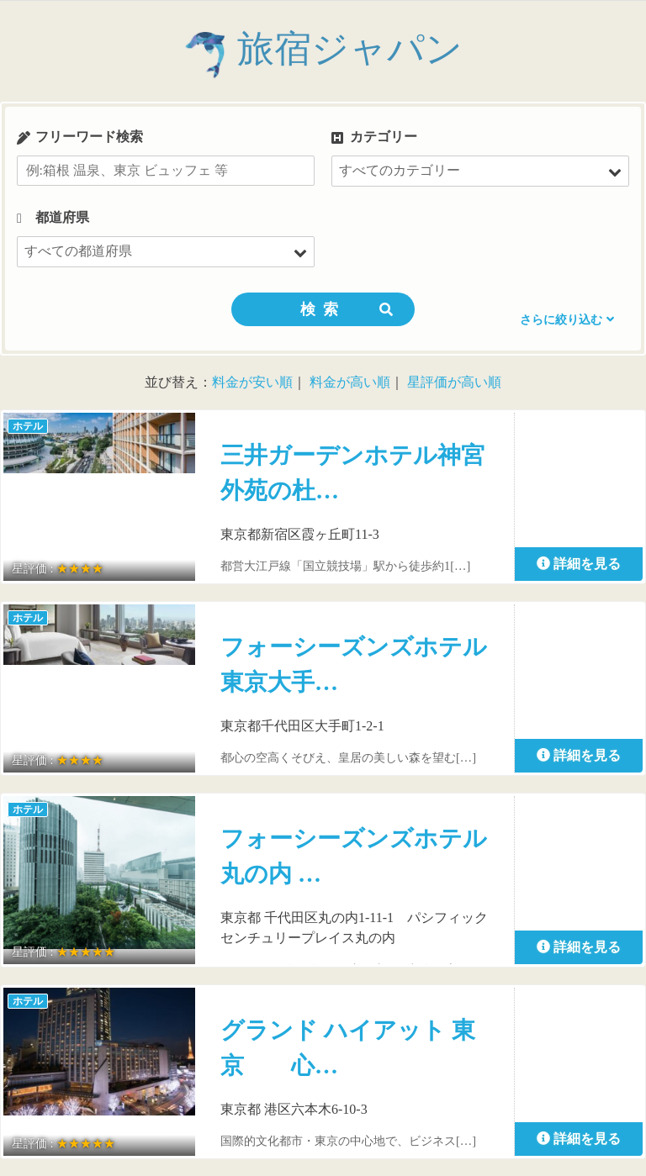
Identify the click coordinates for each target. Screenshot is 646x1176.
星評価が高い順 (454, 382)
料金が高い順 (350, 382)
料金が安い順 (252, 382)
